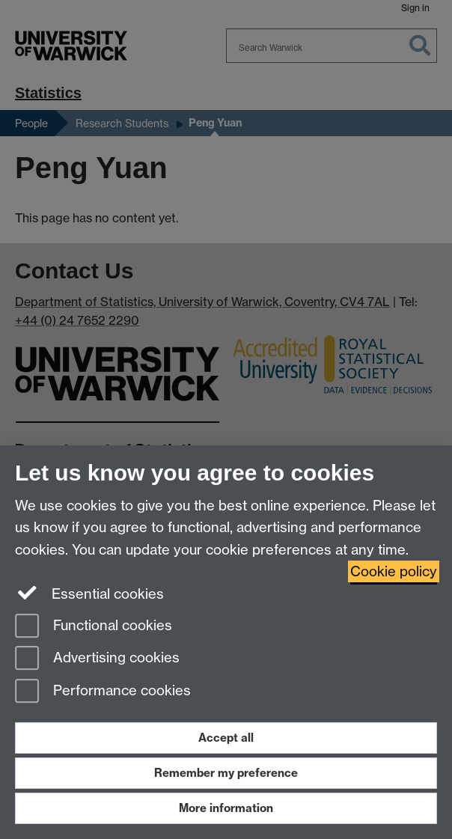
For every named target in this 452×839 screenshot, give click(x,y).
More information (226, 808)
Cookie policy (393, 571)
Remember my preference (226, 773)
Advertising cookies (97, 659)
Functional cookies (93, 627)
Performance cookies (103, 692)
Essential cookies (89, 592)
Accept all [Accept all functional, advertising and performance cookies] (226, 737)
